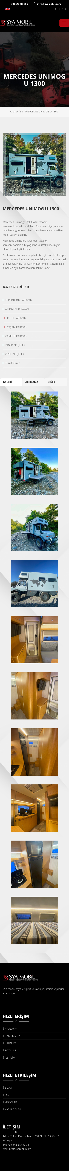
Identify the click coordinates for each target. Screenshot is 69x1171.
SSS (6, 1095)
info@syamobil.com (47, 3)
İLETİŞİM (9, 1057)
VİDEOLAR (10, 1102)
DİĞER (51, 382)
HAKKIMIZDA (11, 1036)
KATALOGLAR (12, 1109)
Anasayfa (15, 111)
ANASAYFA (10, 1028)
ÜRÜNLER (9, 1043)
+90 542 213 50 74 (19, 3)
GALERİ (7, 382)
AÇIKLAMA (31, 382)
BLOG (7, 1087)
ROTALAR (9, 1050)
